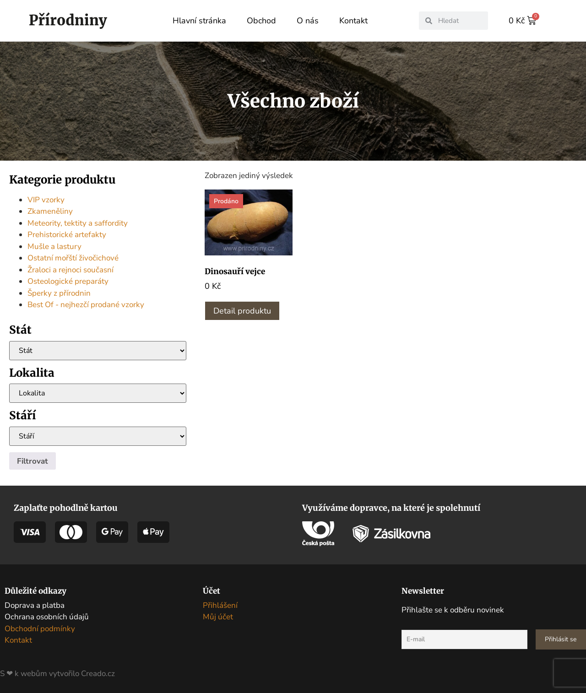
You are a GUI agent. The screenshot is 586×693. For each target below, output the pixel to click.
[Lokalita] (97, 392)
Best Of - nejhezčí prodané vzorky (85, 304)
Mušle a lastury (54, 246)
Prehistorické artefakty (66, 234)
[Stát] (97, 350)
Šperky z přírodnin (59, 292)
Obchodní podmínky (40, 628)
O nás (308, 20)
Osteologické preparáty (68, 281)
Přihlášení (220, 605)
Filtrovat (32, 460)
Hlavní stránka (199, 20)
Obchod (261, 20)
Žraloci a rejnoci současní (70, 269)
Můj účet (218, 616)
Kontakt (353, 20)
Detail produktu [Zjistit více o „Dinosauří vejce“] (242, 310)
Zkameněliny (50, 211)
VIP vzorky (46, 199)
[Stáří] (97, 435)
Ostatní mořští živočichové (73, 257)
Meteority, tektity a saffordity (77, 222)
